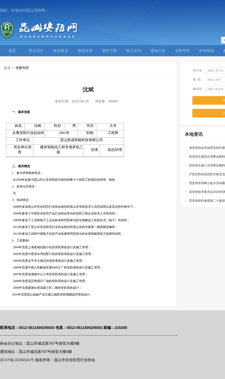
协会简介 (36, 51)
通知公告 (157, 51)
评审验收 (206, 51)
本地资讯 (194, 134)
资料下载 (109, 51)
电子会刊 (133, 51)
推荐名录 (85, 51)
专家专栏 (182, 51)
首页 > (9, 68)
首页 (12, 51)
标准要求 (60, 51)
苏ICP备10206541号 (17, 360)
